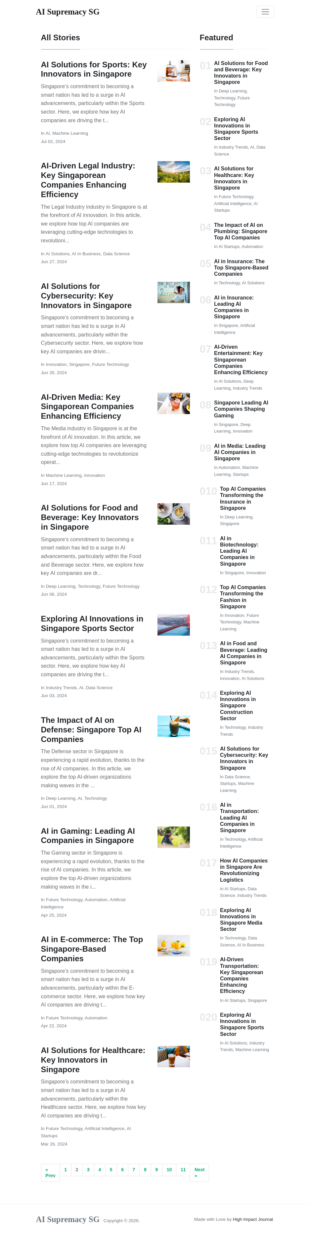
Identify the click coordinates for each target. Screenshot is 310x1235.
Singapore (79, 364)
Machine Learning (70, 133)
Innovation (56, 364)
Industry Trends (61, 687)
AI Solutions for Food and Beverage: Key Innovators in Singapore (90, 517)
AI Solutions (58, 253)
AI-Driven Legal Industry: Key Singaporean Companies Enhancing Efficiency (88, 179)
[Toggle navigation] (265, 12)
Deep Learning (60, 586)
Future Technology (110, 364)
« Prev (50, 1172)
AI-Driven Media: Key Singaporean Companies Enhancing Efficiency (87, 407)
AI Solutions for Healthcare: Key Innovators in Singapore (93, 1060)
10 (169, 1169)
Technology (89, 586)
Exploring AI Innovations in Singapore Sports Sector (92, 623)
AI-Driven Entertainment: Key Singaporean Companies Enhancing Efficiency (241, 359)
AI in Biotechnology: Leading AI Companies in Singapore (239, 551)
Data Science (116, 253)
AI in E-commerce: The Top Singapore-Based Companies (92, 949)
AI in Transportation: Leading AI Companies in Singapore (239, 817)
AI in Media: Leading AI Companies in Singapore (240, 452)
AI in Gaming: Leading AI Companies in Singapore (88, 836)
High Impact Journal (253, 1219)
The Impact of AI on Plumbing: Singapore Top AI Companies (240, 231)
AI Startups (229, 246)
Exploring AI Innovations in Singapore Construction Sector (238, 705)
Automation (96, 899)
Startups (241, 474)
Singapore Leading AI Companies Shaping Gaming (241, 409)
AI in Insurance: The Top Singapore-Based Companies (241, 268)
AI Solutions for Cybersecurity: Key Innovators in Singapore (86, 296)
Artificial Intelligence (104, 1128)
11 (183, 1169)
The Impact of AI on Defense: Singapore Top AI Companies (91, 730)
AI (48, 133)
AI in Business (86, 253)
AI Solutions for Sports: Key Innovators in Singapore (94, 69)
